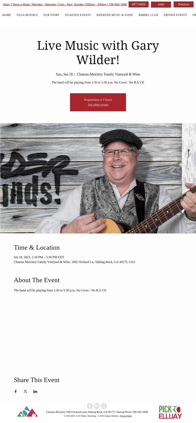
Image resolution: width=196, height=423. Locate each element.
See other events (98, 104)
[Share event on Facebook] (16, 391)
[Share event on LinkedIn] (35, 391)
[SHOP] (161, 5)
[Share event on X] (25, 391)
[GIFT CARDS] (139, 4)
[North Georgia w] (104, 406)
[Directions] (184, 4)
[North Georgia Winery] (97, 406)
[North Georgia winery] (90, 406)
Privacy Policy (126, 416)
